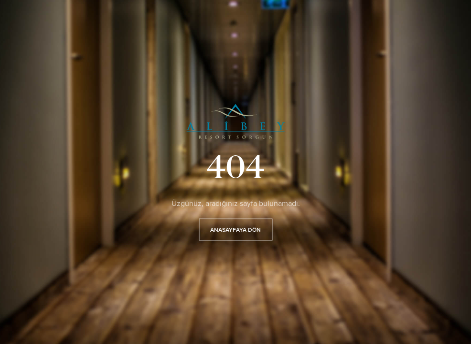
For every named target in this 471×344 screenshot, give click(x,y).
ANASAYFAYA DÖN (235, 229)
